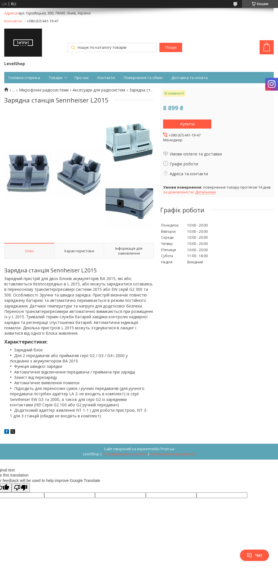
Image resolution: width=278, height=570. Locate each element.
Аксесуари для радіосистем (99, 90)
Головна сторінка (24, 77)
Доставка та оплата (189, 77)
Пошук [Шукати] (170, 47)
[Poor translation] (21, 487)
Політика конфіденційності (172, 454)
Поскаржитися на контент (125, 454)
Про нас (82, 77)
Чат (254, 555)
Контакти (106, 77)
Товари (55, 77)
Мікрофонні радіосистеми (44, 90)
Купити (187, 124)
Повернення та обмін (143, 77)
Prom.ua (167, 449)
